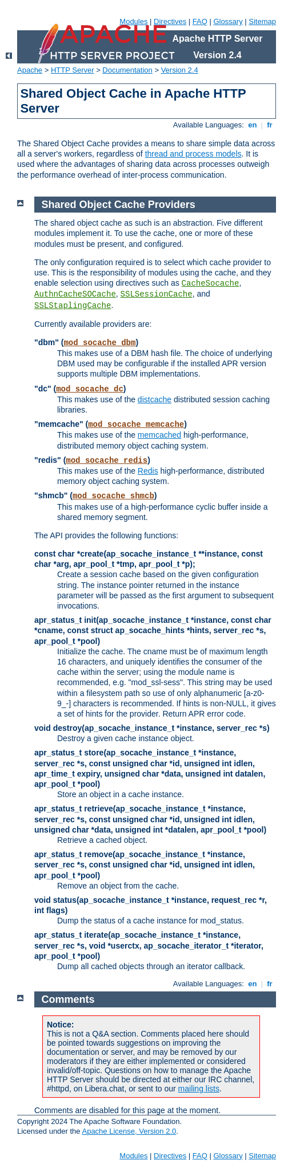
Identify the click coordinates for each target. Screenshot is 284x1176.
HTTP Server (72, 70)
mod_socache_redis (106, 460)
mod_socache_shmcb (113, 496)
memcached (159, 434)
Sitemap (262, 21)
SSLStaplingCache (72, 305)
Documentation (127, 70)
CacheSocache (210, 283)
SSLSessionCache (157, 294)
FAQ (200, 21)
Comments (68, 999)
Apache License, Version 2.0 (129, 1131)
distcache (154, 399)
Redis (148, 470)
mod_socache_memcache (136, 424)
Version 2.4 (179, 70)
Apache (29, 70)
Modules (133, 21)
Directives (170, 21)
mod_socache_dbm (99, 342)
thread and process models (193, 153)
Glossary (227, 21)
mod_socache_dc (89, 389)
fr (270, 125)
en (252, 125)
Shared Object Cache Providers (118, 204)
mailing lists (198, 1088)
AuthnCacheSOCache (75, 294)
